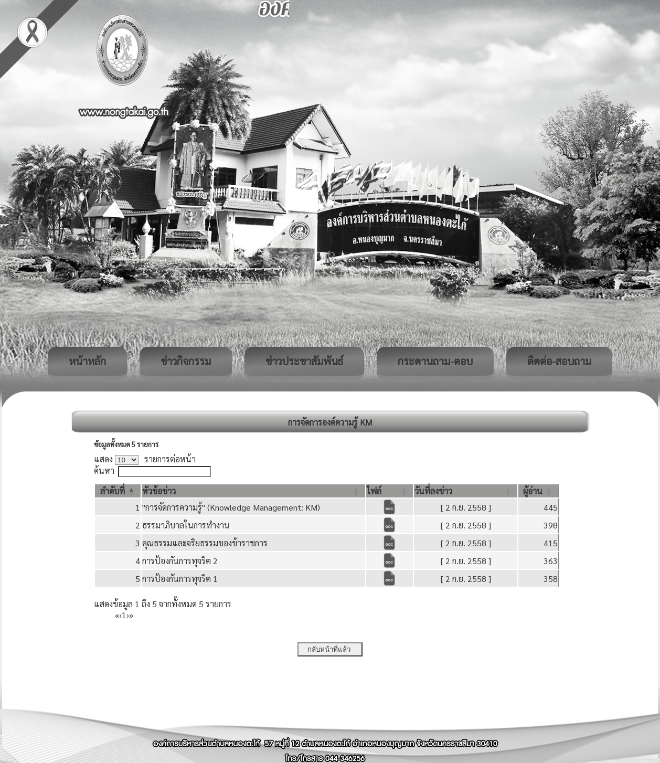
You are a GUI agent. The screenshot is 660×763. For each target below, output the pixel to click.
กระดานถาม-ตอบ (435, 361)
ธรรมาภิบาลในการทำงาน (186, 525)
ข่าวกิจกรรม (186, 361)
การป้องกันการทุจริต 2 (180, 560)
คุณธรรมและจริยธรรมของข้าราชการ (205, 542)
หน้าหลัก (87, 361)
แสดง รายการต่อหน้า (145, 458)
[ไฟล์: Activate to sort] (389, 490)
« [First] (117, 614)
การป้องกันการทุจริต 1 (180, 578)
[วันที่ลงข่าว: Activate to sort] (465, 490)
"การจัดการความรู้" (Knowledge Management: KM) (231, 507)
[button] (112, 490)
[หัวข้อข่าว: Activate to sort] (253, 490)
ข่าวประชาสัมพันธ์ (304, 361)
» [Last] (131, 614)
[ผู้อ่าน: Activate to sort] (538, 490)
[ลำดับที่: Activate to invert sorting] (118, 490)
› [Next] (127, 614)
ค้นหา (104, 470)
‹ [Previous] (120, 614)
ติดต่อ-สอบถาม (559, 361)
